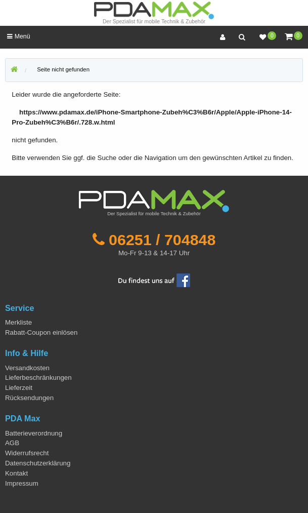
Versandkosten (27, 368)
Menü (18, 36)
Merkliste (18, 322)
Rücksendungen (29, 398)
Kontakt (16, 473)
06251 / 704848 (162, 239)
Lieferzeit (18, 387)
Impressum (21, 483)
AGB (12, 443)
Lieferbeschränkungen (38, 377)
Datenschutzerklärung (37, 463)
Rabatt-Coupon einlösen (41, 332)
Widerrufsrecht (27, 453)
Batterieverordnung (33, 433)
